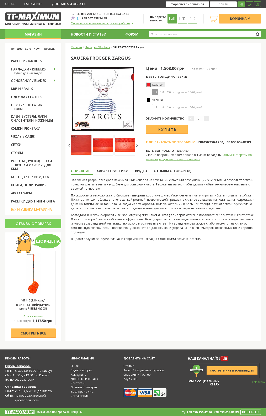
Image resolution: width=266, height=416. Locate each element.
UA (249, 4)
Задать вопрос (81, 370)
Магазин (33, 34)
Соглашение (80, 396)
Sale (28, 48)
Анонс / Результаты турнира (143, 370)
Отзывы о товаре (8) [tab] (172, 171)
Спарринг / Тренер (137, 374)
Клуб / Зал (130, 379)
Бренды (49, 48)
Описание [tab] (80, 171)
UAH (172, 19)
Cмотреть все (33, 333)
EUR (192, 19)
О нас (10, 4)
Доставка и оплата (69, 4)
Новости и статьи (88, 34)
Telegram (255, 382)
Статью (128, 366)
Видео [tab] (141, 171)
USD (182, 19)
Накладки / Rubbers (97, 47)
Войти (223, 4)
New (36, 48)
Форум (131, 34)
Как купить (33, 4)
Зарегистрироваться (187, 4)
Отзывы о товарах (33, 223)
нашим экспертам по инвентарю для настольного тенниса (199, 157)
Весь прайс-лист (83, 392)
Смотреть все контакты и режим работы (102, 23)
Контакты (78, 383)
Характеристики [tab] (112, 171)
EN (257, 4)
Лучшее (16, 48)
